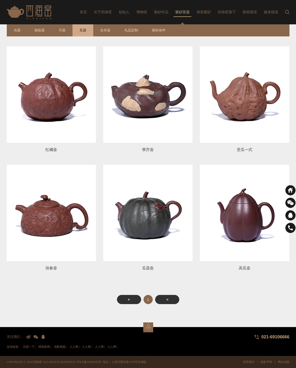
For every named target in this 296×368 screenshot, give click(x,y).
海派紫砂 (203, 12)
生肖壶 (105, 30)
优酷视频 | (60, 346)
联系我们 (249, 362)
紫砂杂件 (159, 30)
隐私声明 (266, 362)
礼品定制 (131, 30)
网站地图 (283, 362)
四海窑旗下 (227, 12)
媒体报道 (271, 12)
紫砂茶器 (182, 12)
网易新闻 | (44, 346)
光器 (17, 30)
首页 (83, 12)
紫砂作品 (161, 12)
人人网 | (74, 346)
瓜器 (82, 30)
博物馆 (141, 12)
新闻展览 (250, 12)
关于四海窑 (103, 12)
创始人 (124, 12)
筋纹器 (40, 30)
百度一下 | (29, 346)
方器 (62, 30)
